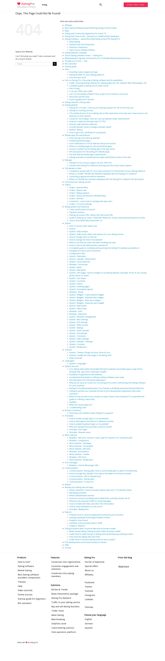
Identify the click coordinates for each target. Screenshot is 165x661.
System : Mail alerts (77, 270)
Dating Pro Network (61, 598)
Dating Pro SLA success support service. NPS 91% (90, 162)
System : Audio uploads (79, 330)
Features (55, 557)
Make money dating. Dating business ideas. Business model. (95, 531)
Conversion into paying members (62, 574)
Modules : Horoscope (78, 264)
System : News (75, 267)
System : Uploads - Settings (81, 341)
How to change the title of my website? (86, 239)
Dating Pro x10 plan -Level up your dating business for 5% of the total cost (101, 107)
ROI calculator (25, 603)
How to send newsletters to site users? (86, 506)
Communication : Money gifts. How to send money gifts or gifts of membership (103, 471)
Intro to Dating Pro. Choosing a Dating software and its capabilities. (94, 80)
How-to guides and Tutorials (81, 99)
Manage (68, 160)
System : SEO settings (78, 322)
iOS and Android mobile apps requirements (87, 154)
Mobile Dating (25, 570)
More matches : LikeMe (79, 454)
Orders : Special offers (78, 187)
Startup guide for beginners (32, 598)
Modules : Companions (79, 440)
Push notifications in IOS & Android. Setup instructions (92, 143)
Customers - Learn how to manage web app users (90, 201)
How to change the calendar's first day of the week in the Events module (100, 473)
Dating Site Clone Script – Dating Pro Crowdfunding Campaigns (92, 36)
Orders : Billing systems (79, 193)
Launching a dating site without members (87, 176)
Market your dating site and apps (79, 487)
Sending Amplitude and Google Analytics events (89, 517)
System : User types (77, 278)
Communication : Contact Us (81, 482)
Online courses (25, 594)
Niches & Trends (59, 589)
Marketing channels (78, 493)
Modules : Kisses (76, 292)
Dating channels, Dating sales (77, 102)
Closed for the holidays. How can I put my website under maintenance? (99, 118)
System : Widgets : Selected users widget (86, 297)
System (68, 223)
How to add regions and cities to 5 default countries (91, 421)
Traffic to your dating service (65, 602)
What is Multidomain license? (81, 495)
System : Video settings (79, 338)
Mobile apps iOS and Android (77, 135)
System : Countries (77, 281)
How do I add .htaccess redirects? (83, 124)
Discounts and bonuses (79, 96)
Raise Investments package (64, 593)
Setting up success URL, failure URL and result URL (91, 215)
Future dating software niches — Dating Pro (84, 55)
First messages (71, 462)
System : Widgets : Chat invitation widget (86, 294)
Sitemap (89, 607)
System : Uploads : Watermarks (82, 259)
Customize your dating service (78, 182)
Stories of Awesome (94, 561)
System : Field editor (77, 256)
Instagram (90, 595)
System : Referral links (78, 325)
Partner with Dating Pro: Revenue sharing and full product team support (100, 165)
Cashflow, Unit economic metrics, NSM (85, 523)
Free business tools (77, 77)
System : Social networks (79, 261)
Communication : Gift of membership (85, 476)
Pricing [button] (44, 5)
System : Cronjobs (77, 344)
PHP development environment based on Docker (86, 542)
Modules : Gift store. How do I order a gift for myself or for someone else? (101, 438)
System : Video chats (78, 308)
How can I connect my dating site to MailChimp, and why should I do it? (99, 498)
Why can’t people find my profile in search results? (90, 427)
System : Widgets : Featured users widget (86, 303)
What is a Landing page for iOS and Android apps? (90, 146)
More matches (71, 435)
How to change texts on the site (83, 237)
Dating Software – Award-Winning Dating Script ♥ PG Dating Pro (92, 39)
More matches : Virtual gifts (81, 446)
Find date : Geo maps (78, 429)
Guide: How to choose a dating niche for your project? (92, 539)
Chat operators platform (63, 632)
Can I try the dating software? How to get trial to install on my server (98, 94)
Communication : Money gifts (81, 479)
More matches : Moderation (81, 460)
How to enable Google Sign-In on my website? (89, 418)
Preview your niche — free (76, 61)
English (88, 619)
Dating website (71, 105)
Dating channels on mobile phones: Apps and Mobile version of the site (100, 157)
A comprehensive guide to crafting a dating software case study (96, 377)
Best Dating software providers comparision (29, 576)
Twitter (88, 586)
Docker (72, 228)
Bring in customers (73, 410)
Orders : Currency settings (80, 204)
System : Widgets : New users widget (84, 300)
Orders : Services (76, 198)
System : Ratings (76, 327)
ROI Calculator (71, 63)
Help (20, 586)
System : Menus (76, 129)
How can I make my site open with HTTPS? (87, 121)
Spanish (89, 627)
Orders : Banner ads (77, 190)
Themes (68, 349)
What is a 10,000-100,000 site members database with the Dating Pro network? (103, 173)
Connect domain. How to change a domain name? (90, 127)
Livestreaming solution (62, 627)
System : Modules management (82, 316)
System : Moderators (78, 347)
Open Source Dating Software (82, 50)
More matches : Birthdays (80, 443)
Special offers (91, 566)
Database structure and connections (85, 250)
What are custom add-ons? (80, 404)
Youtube (89, 590)
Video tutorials (75, 358)
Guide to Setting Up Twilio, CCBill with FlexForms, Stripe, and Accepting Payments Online (107, 217)
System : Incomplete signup (81, 289)
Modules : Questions (78, 314)
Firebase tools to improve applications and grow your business (96, 515)
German (89, 623)
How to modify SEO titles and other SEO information (91, 504)
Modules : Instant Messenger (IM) (83, 465)
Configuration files (77, 253)
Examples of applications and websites (85, 374)
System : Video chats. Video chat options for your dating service (96, 234)
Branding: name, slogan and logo (83, 72)
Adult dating (74, 41)
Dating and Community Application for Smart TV (85, 33)
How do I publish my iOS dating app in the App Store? (92, 149)
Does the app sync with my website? (84, 138)
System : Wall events (78, 305)
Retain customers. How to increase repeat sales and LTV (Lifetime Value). (100, 490)
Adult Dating (57, 615)
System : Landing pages (79, 286)
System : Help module (78, 231)
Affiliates (68, 25)
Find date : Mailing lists (79, 509)
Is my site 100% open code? (81, 91)
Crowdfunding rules (77, 407)
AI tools (68, 548)
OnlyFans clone (58, 623)
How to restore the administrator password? (88, 245)
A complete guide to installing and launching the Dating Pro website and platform (104, 248)
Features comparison (78, 47)
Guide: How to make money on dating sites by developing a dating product (101, 534)
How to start (24, 561)
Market (68, 484)
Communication (71, 468)
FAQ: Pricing (74, 88)
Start (67, 69)
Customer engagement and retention (64, 567)
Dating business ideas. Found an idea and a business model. (90, 528)
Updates (73, 402)
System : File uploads (78, 333)
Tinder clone (57, 610)
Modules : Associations (79, 451)
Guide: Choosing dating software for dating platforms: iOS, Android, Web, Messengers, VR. (108, 83)
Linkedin (89, 599)
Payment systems (76, 212)
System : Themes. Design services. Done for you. (90, 352)
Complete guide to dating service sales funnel (88, 85)
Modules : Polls (75, 311)
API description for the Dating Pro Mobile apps (89, 151)
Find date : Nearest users (80, 432)
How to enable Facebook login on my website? (89, 424)
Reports (68, 512)
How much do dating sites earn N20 (84, 537)
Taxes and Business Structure (82, 209)
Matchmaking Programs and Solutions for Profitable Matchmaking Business (97, 58)
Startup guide (71, 66)
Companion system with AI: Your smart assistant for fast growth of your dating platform (107, 171)
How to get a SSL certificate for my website (87, 132)
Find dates (69, 416)
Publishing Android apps (79, 140)
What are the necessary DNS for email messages (90, 501)
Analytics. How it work (78, 520)
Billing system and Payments (77, 206)
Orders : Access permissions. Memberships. (87, 195)
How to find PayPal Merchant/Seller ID (85, 220)
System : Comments (77, 336)
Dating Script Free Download (81, 44)
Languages (69, 360)
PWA (67, 545)
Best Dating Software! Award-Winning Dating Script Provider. (91, 28)
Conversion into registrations (65, 561)
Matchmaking (58, 619)
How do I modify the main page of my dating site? (90, 355)
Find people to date (73, 168)
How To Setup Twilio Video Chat (83, 226)
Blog (67, 30)
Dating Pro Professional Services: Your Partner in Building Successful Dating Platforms (106, 388)
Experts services (72, 366)
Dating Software (26, 566)
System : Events (75, 283)
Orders (68, 184)
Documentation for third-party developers (87, 380)
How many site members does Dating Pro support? (91, 413)
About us (89, 570)
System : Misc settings (78, 319)
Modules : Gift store (77, 457)
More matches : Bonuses (80, 449)
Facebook (89, 582)
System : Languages (77, 363)
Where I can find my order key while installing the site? (92, 242)
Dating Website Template (76, 52)
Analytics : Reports (77, 526)
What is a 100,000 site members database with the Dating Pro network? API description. (106, 179)
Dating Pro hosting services (81, 110)
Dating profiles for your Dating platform (86, 74)
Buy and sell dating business (65, 606)
